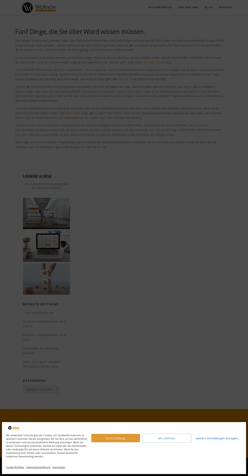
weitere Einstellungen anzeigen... (218, 438)
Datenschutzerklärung (38, 467)
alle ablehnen (166, 438)
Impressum (59, 467)
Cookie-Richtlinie (15, 467)
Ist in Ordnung (115, 438)
